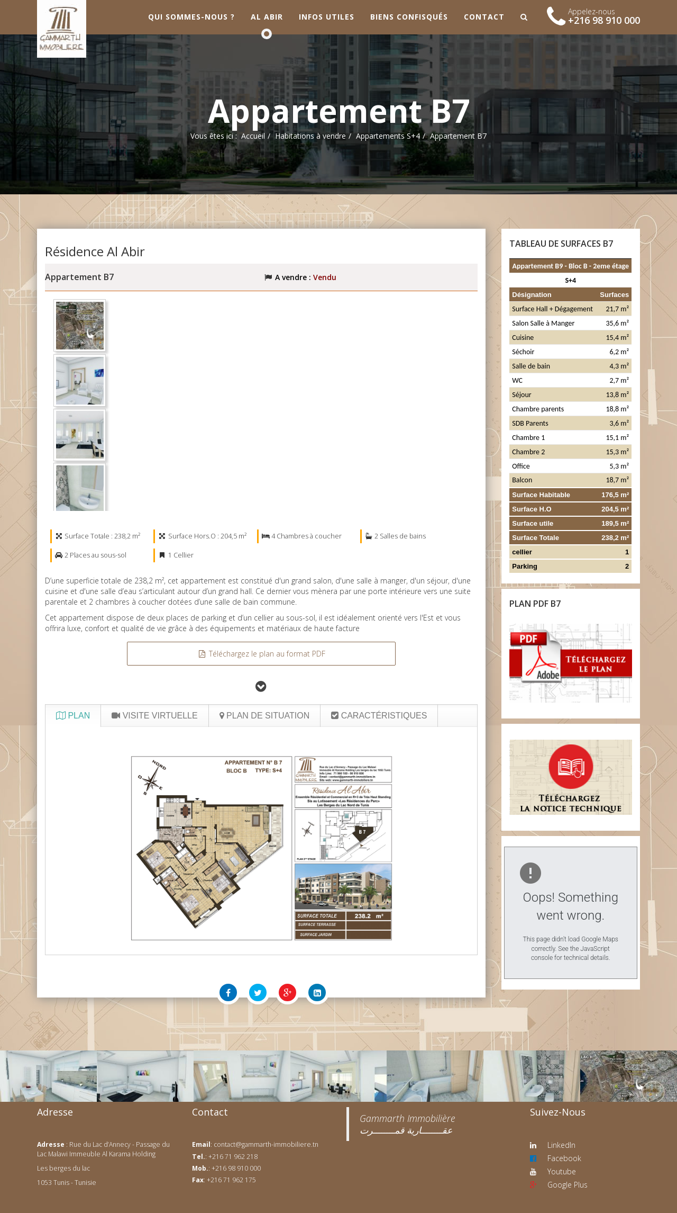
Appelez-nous (591, 11)
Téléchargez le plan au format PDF (261, 654)
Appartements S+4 (388, 136)
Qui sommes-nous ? (191, 17)
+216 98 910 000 (604, 20)
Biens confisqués (409, 17)
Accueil (253, 136)
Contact (484, 17)
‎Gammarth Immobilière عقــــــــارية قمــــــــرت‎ (407, 1124)
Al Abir (267, 17)
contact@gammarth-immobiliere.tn (266, 1144)
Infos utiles (326, 17)
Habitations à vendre (310, 136)
